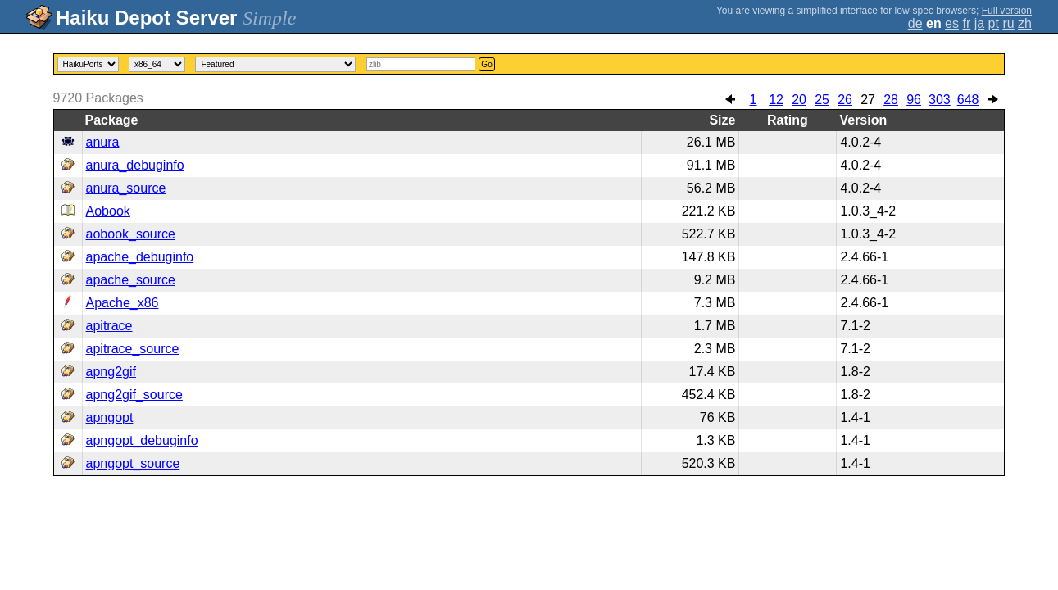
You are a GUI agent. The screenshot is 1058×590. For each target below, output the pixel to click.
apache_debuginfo (140, 257)
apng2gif (111, 372)
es (952, 23)
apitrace (109, 326)
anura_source (126, 188)
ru (1008, 23)
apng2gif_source (134, 395)
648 (968, 100)
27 (867, 100)
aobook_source (130, 234)
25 (822, 100)
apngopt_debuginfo (142, 440)
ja (979, 23)
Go (486, 64)
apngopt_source (133, 463)
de (915, 23)
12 (776, 100)
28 (890, 100)
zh (1025, 23)
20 (799, 100)
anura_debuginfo (135, 165)
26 (845, 100)
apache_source (130, 280)
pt (993, 23)
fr (966, 23)
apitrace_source (132, 349)
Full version (1007, 10)
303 (940, 100)
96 (913, 100)
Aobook (108, 211)
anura (103, 142)
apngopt (110, 417)
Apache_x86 (122, 303)
